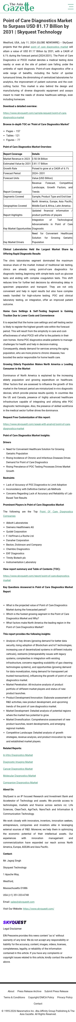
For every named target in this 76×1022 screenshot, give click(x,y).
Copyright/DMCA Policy (41, 997)
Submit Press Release (56, 991)
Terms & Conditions (14, 997)
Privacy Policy (65, 997)
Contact (38, 1003)
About (11, 991)
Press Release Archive (29, 991)
